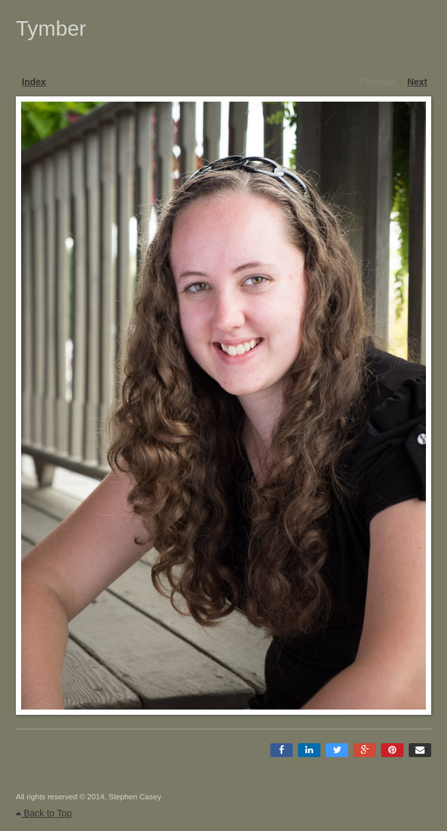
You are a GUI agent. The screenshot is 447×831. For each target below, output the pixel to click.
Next (417, 82)
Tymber (51, 28)
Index (34, 82)
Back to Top (44, 813)
